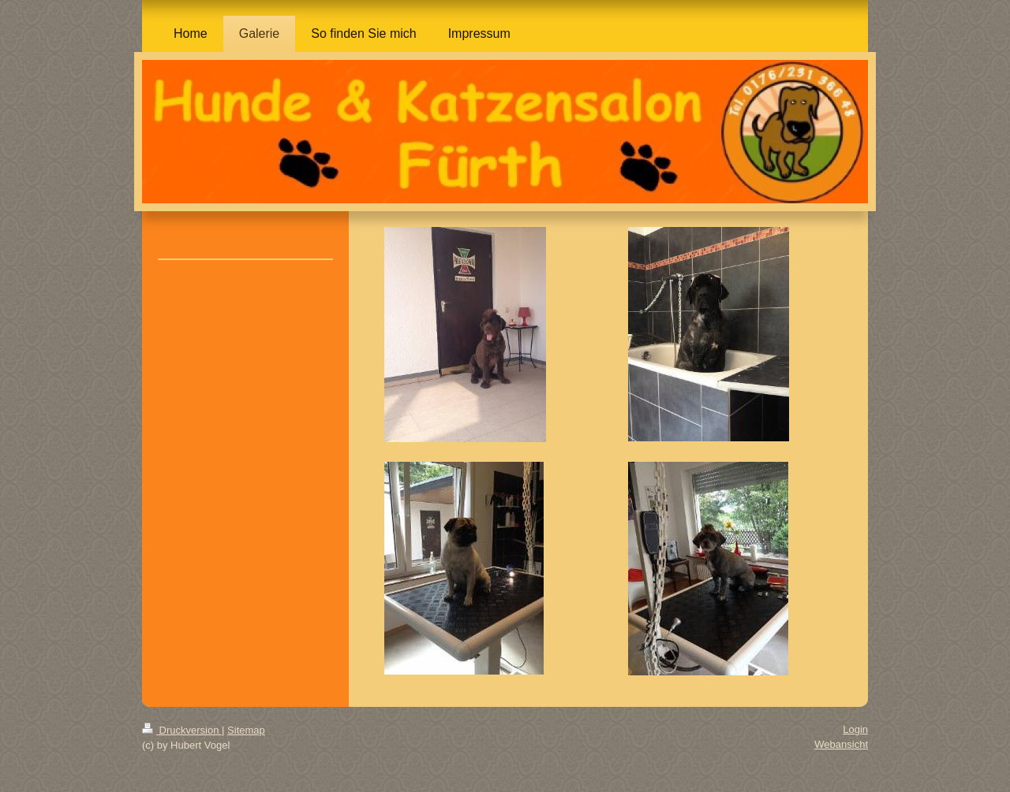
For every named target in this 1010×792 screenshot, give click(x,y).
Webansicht (841, 744)
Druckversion (182, 730)
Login (855, 729)
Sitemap (246, 730)
